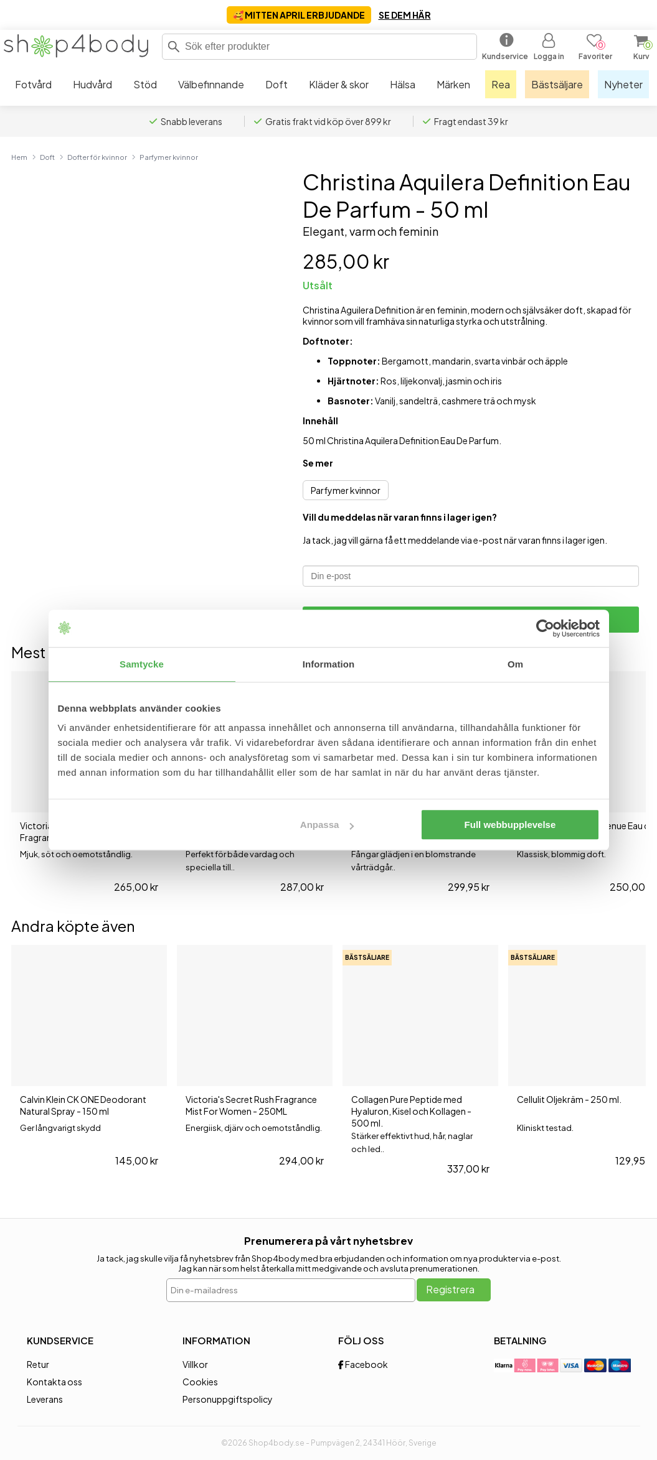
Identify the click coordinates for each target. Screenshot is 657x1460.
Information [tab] (329, 664)
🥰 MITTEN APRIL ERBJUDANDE (299, 15)
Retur (38, 1364)
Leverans (45, 1399)
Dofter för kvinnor (97, 156)
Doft (47, 156)
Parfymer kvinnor (168, 156)
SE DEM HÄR (405, 15)
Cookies (200, 1381)
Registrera (450, 1289)
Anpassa (327, 824)
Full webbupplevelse (510, 824)
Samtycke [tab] (142, 664)
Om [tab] (515, 664)
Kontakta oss (54, 1381)
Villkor (195, 1364)
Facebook (363, 1364)
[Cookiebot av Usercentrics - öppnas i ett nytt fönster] (545, 628)
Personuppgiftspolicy (227, 1399)
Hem (19, 156)
